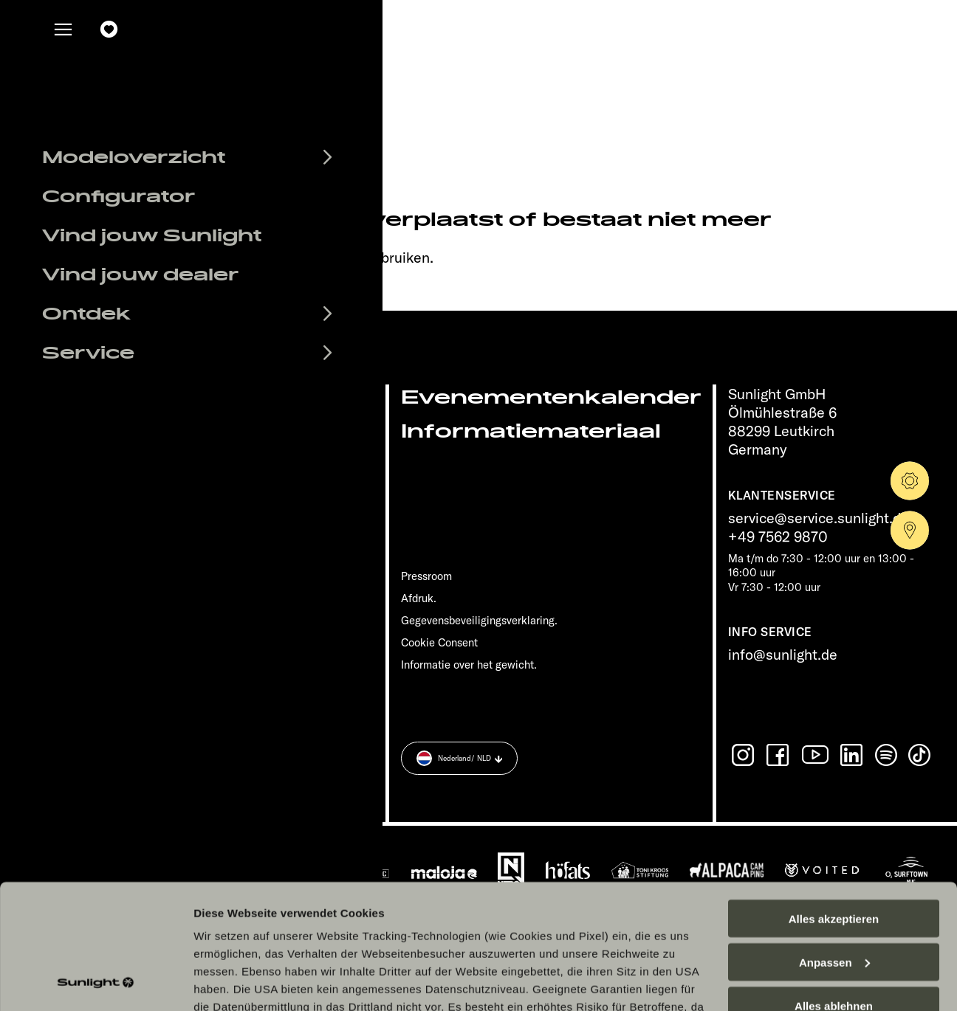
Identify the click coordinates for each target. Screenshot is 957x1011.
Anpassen (834, 845)
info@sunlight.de (782, 654)
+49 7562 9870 (778, 536)
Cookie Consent (439, 642)
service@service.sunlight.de (818, 517)
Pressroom (426, 576)
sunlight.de (236, 257)
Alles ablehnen (834, 889)
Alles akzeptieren (834, 802)
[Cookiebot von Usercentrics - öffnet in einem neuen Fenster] (95, 982)
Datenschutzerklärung (415, 942)
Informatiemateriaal (531, 431)
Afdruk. (418, 598)
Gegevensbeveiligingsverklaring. (479, 620)
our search (327, 257)
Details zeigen (230, 982)
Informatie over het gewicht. (469, 665)
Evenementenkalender (551, 397)
